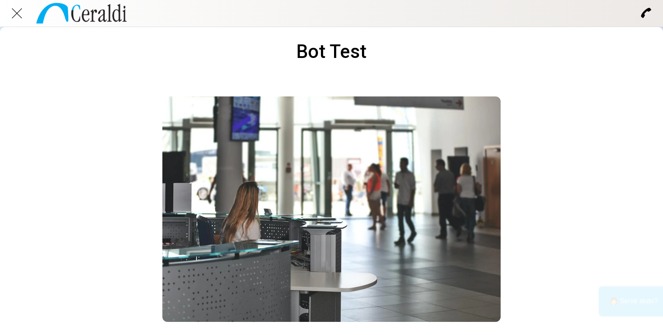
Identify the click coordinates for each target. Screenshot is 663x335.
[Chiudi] (17, 13)
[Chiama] (646, 13)
